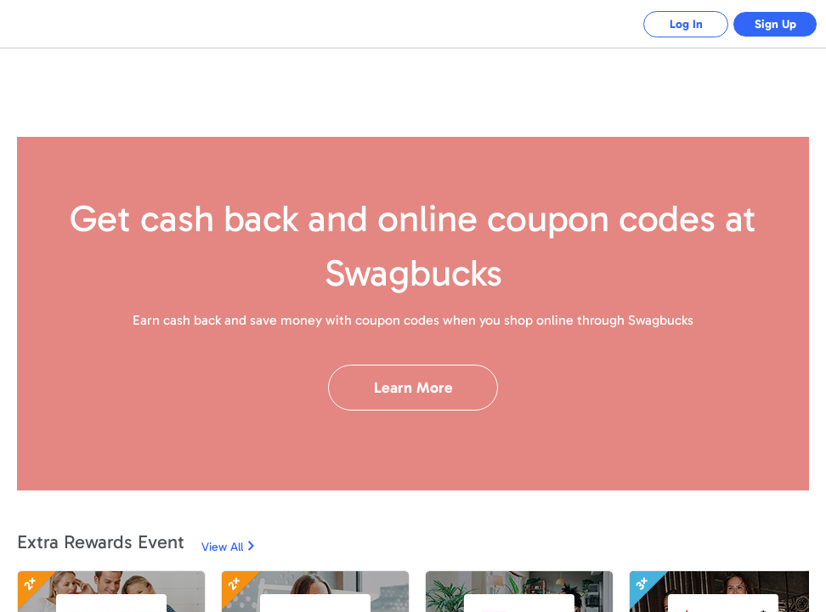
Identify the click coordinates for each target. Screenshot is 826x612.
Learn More (413, 387)
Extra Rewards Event (100, 541)
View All (222, 547)
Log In (686, 24)
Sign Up (775, 24)
